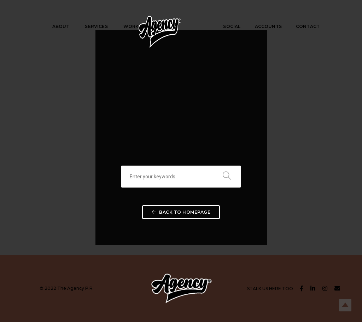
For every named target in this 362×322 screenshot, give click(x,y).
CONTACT (308, 26)
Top (345, 305)
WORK (131, 26)
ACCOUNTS (268, 26)
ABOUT (61, 26)
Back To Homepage (181, 212)
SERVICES (96, 26)
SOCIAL (231, 26)
